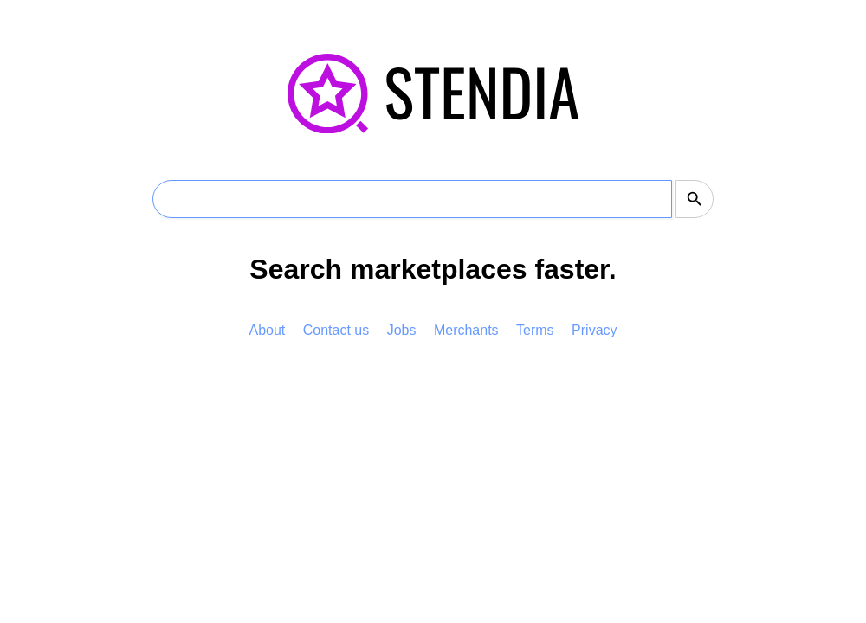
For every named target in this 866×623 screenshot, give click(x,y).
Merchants (466, 330)
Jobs (402, 330)
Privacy (594, 330)
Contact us (336, 330)
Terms (535, 330)
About (267, 330)
